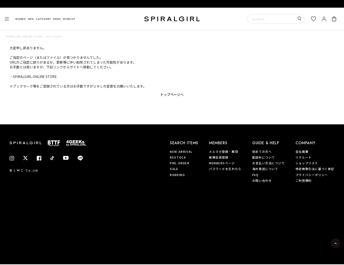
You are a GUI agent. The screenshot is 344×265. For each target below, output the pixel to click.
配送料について (263, 157)
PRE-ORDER (179, 163)
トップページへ (172, 94)
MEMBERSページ (222, 163)
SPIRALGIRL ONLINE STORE (24, 36)
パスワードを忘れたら (225, 169)
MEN (31, 19)
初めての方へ (262, 151)
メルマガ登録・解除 (223, 151)
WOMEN (20, 19)
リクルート (304, 157)
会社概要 (302, 151)
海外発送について (265, 169)
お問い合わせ (262, 180)
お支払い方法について (268, 163)
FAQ (255, 175)
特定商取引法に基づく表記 (315, 169)
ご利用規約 (304, 180)
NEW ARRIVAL (181, 151)
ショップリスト (307, 163)
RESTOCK (178, 157)
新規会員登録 (219, 157)
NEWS (57, 19)
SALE (174, 169)
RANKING (177, 175)
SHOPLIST (69, 19)
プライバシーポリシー (312, 175)
